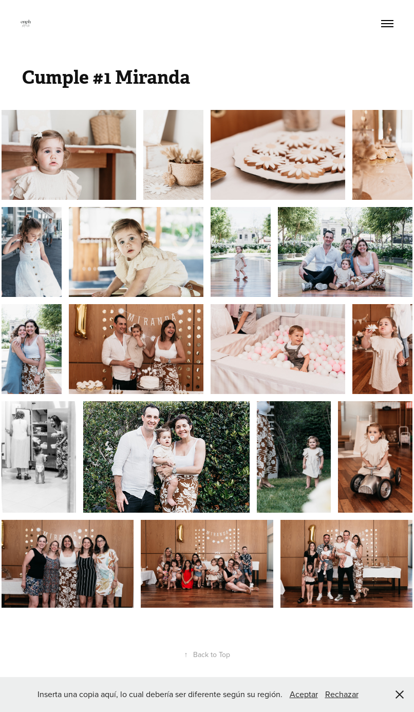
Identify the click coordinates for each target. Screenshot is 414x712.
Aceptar (304, 694)
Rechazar (342, 694)
